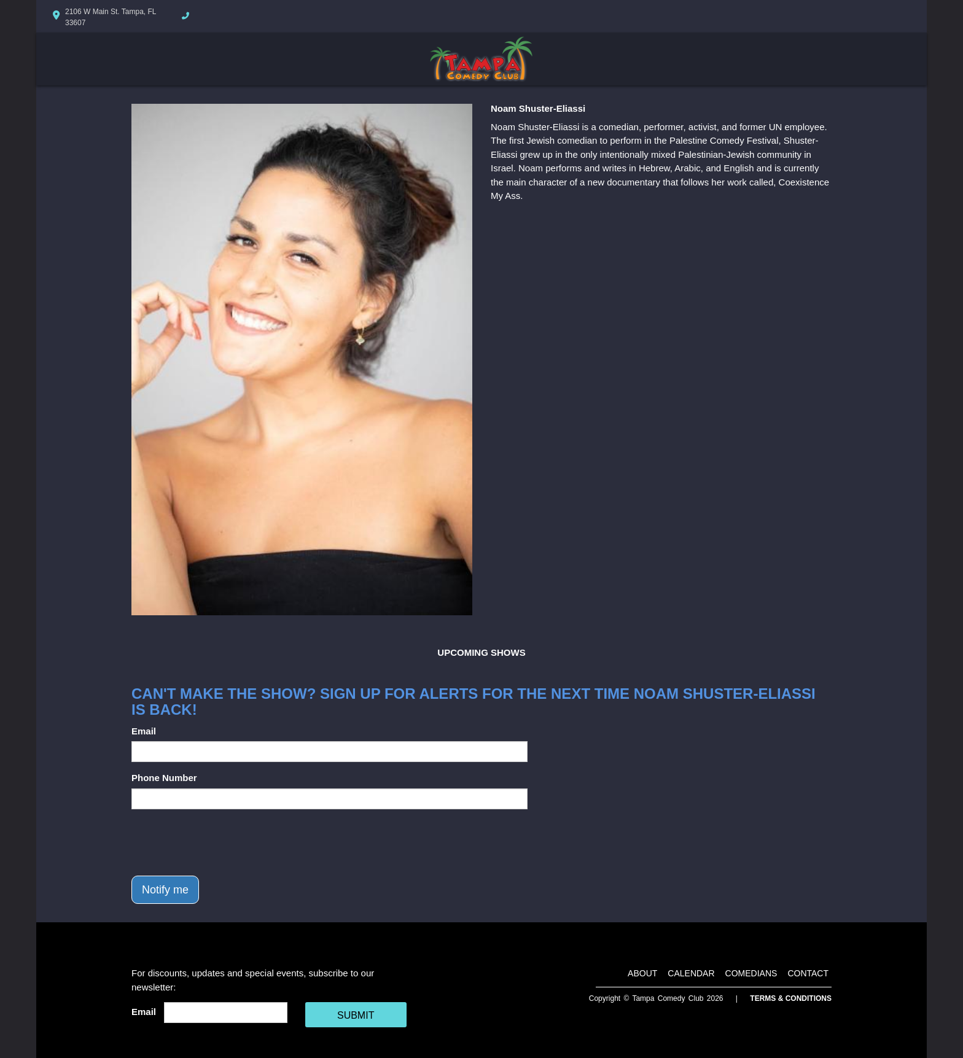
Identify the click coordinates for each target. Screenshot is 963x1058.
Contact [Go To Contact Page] (807, 973)
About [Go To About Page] (642, 973)
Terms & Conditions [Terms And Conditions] (791, 998)
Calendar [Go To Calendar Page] (691, 973)
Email (143, 731)
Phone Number (164, 777)
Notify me (165, 890)
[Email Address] (225, 1012)
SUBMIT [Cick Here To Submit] (355, 1015)
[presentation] (224, 842)
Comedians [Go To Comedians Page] (751, 973)
